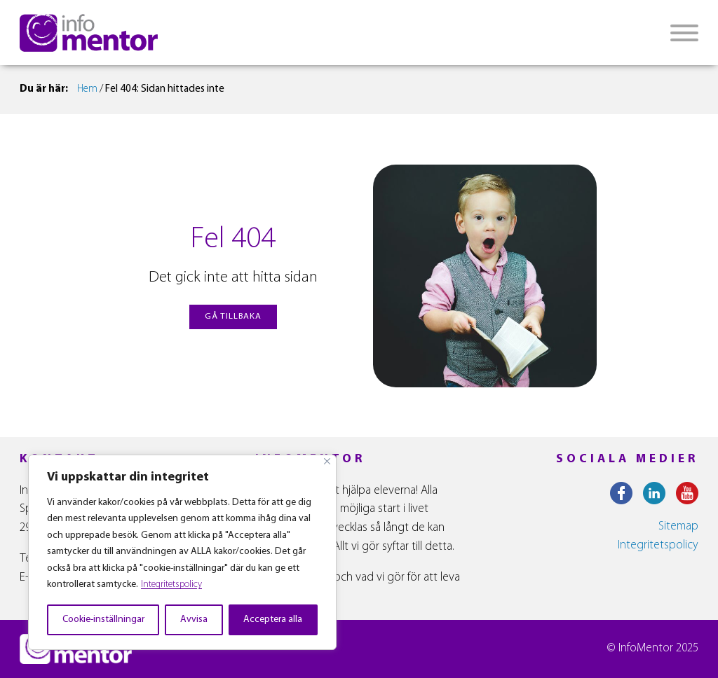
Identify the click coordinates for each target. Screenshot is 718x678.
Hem (87, 89)
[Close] (327, 461)
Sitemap (678, 526)
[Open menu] (684, 33)
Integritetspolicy (171, 584)
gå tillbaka (233, 316)
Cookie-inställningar (103, 619)
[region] (182, 552)
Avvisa (194, 619)
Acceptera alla (272, 619)
